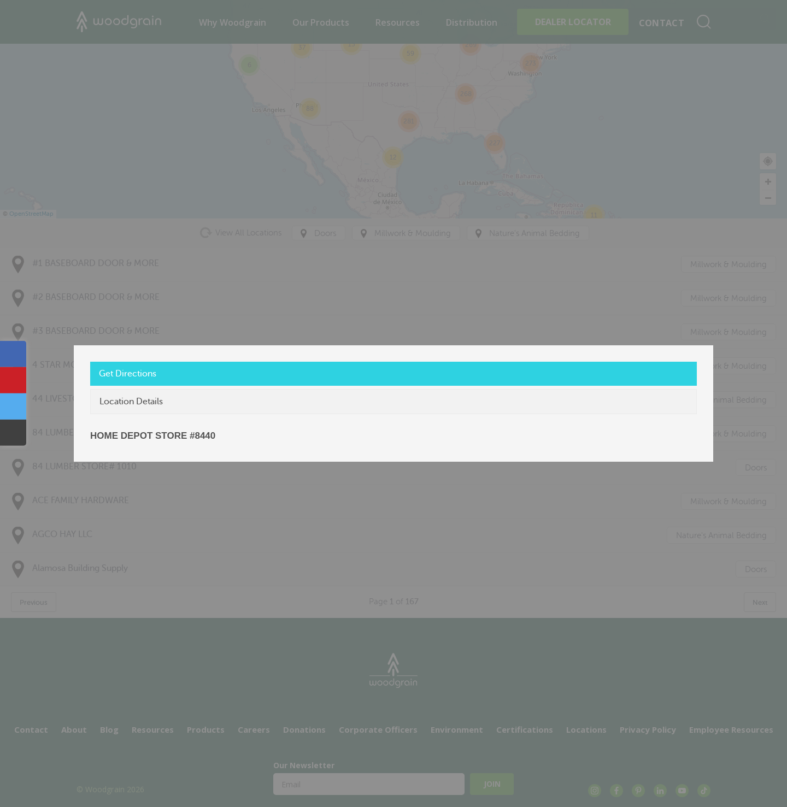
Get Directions (127, 374)
